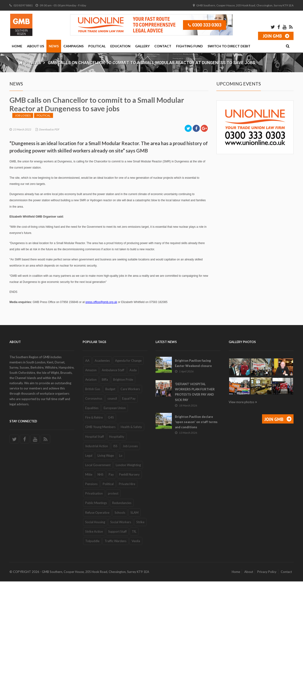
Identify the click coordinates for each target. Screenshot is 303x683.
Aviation (91, 481)
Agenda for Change (128, 462)
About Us (35, 46)
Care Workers (130, 490)
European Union (115, 509)
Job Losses (23, 217)
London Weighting (128, 566)
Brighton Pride (123, 481)
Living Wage (106, 557)
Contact (162, 46)
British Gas (92, 490)
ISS (115, 547)
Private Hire (127, 585)
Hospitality (116, 538)
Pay (111, 576)
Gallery (142, 46)
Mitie (88, 576)
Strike (140, 623)
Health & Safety (131, 528)
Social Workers (120, 623)
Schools (120, 614)
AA (87, 462)
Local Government (98, 566)
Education (120, 46)
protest (113, 595)
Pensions (91, 585)
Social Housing (95, 623)
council (112, 500)
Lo (120, 557)
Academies (102, 462)
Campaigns (73, 46)
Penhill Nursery (129, 576)
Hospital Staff (94, 538)
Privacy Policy (266, 673)
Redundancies (121, 604)
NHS (100, 576)
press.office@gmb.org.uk (101, 403)
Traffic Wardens (115, 642)
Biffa (105, 481)
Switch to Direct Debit (229, 46)
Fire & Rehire (94, 519)
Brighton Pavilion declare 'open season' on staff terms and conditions (196, 523)
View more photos (241, 503)
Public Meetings (96, 604)
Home (17, 46)
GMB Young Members (100, 528)
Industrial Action (96, 547)
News (54, 46)
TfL (134, 633)
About (248, 673)
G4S (111, 519)
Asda (133, 471)
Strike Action (94, 633)
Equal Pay (129, 500)
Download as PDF (49, 230)
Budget (110, 490)
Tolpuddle (92, 642)
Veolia (136, 642)
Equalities (91, 509)
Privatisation (94, 595)
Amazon (91, 471)
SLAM (134, 614)
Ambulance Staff (113, 471)
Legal (88, 557)
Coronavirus (93, 500)
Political (97, 46)
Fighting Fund (189, 46)
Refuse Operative (97, 614)
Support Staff (117, 633)
